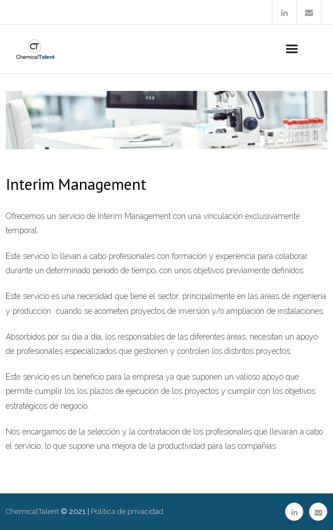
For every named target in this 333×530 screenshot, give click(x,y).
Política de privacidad (127, 511)
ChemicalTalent (32, 511)
